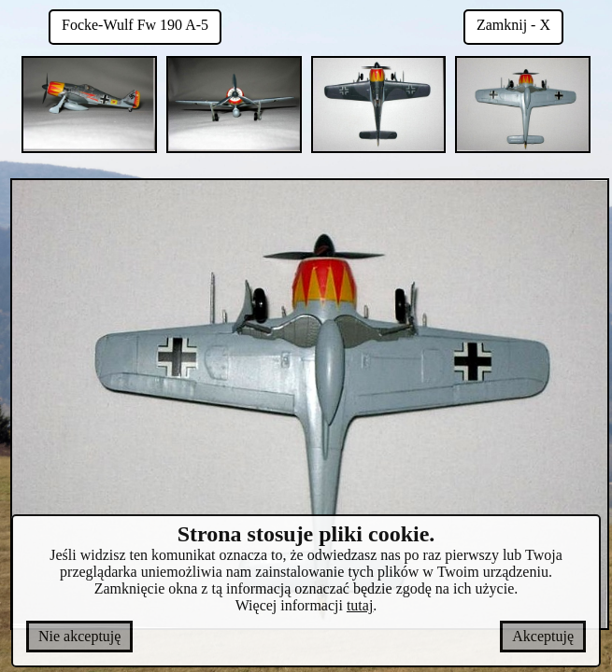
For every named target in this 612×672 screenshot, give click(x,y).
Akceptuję (543, 636)
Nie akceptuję (79, 636)
